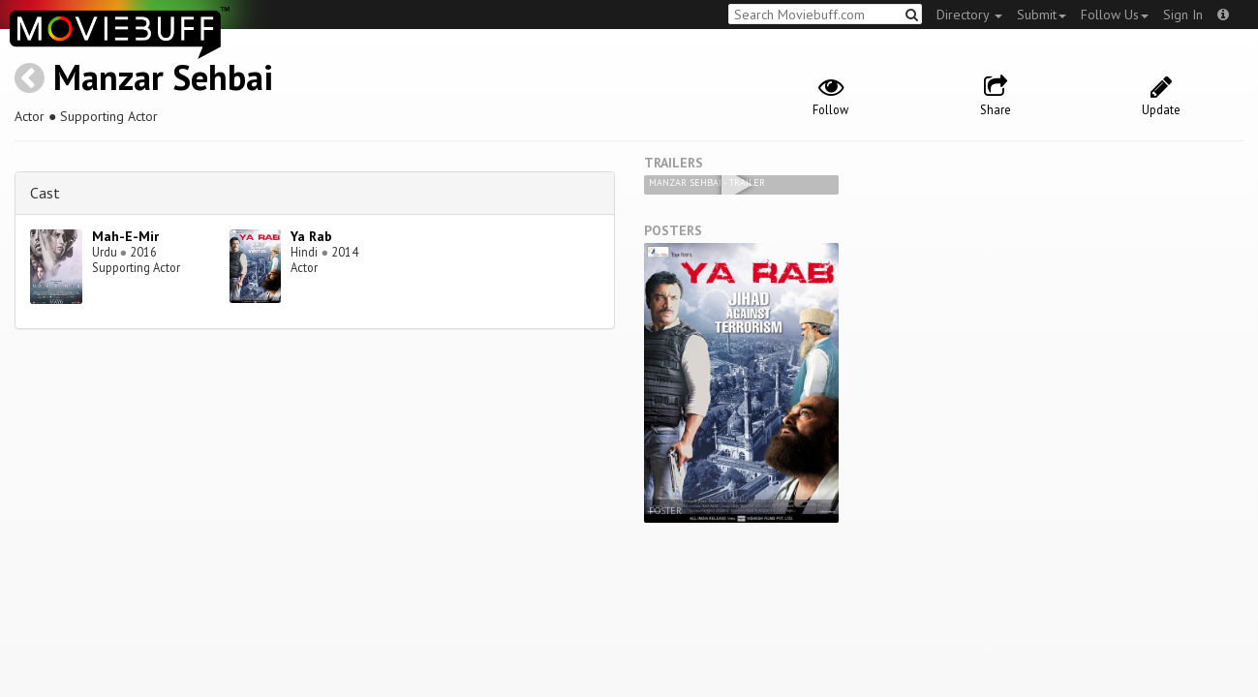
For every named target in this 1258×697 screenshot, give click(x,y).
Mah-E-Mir (125, 236)
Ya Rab (311, 236)
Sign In (1183, 14)
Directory (969, 14)
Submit (1041, 14)
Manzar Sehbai (163, 77)
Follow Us (1115, 14)
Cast (45, 192)
